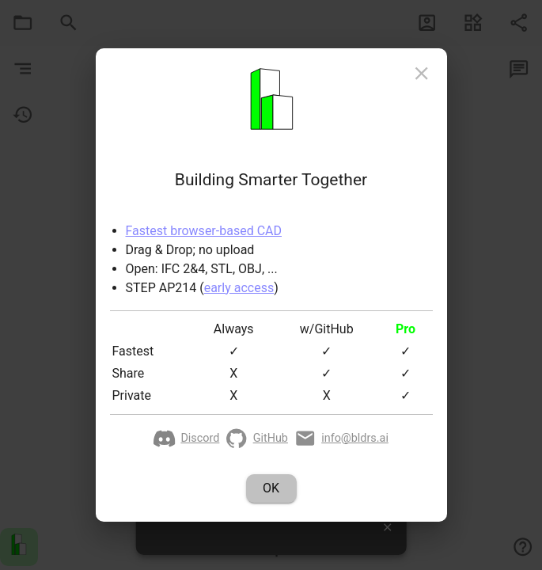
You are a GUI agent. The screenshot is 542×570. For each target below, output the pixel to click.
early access (239, 287)
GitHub (257, 438)
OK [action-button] (271, 488)
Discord (186, 438)
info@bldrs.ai (341, 438)
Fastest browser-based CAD (204, 230)
